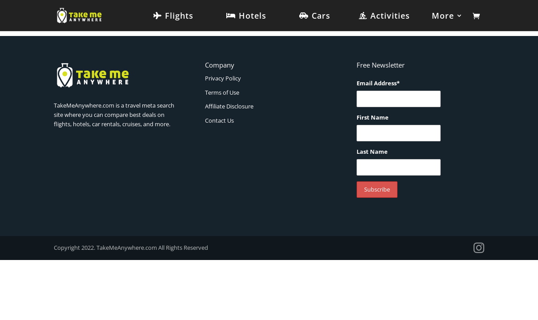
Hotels (252, 16)
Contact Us (219, 120)
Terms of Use (222, 92)
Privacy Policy (223, 78)
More (443, 16)
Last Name (372, 152)
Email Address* (378, 83)
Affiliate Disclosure (229, 106)
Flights (179, 16)
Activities (390, 16)
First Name (373, 117)
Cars (321, 16)
